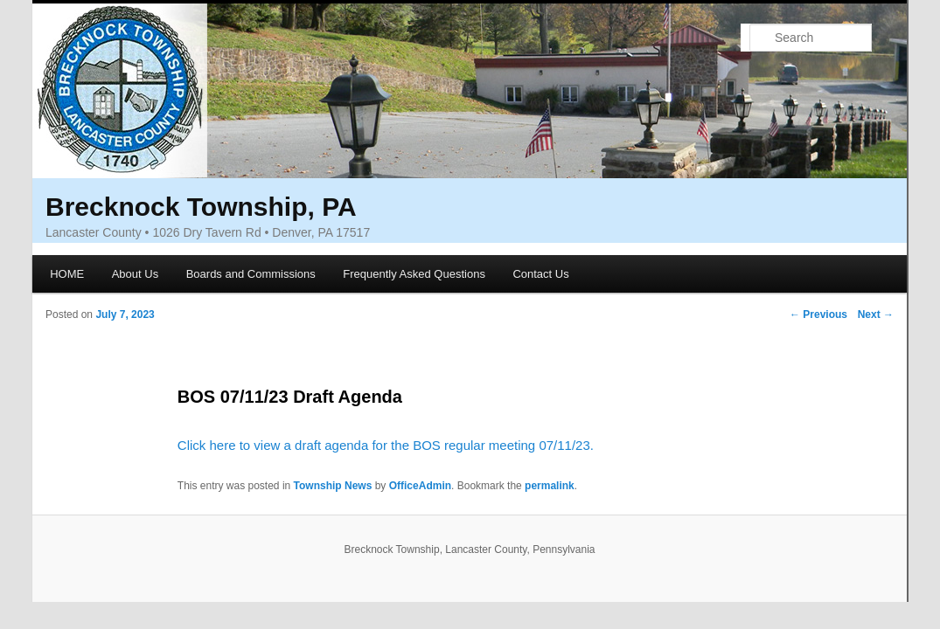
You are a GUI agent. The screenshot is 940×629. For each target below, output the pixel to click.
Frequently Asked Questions (414, 273)
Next (876, 314)
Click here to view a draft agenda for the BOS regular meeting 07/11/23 (384, 445)
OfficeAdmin (420, 486)
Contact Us (540, 273)
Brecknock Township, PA (201, 206)
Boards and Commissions (251, 273)
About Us (135, 273)
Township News (333, 486)
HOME (67, 273)
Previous (818, 314)
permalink (549, 486)
